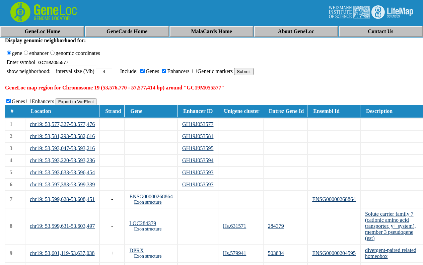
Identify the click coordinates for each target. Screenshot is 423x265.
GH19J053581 (197, 136)
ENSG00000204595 (334, 253)
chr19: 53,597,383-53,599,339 (62, 184)
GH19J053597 (197, 184)
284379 (276, 226)
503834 (276, 253)
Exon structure (147, 202)
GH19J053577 (197, 124)
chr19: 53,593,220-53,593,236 (62, 160)
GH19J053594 (197, 160)
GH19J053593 (197, 172)
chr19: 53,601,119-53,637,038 (62, 253)
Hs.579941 (234, 253)
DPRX (136, 250)
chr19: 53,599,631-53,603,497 (62, 226)
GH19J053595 (197, 148)
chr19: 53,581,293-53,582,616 (62, 136)
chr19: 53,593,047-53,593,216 (62, 148)
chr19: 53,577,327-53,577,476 (62, 124)
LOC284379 (142, 223)
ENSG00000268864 (151, 196)
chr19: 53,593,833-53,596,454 (62, 172)
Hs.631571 (234, 226)
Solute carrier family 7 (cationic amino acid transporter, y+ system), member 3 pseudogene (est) (390, 226)
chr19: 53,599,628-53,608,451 (62, 199)
